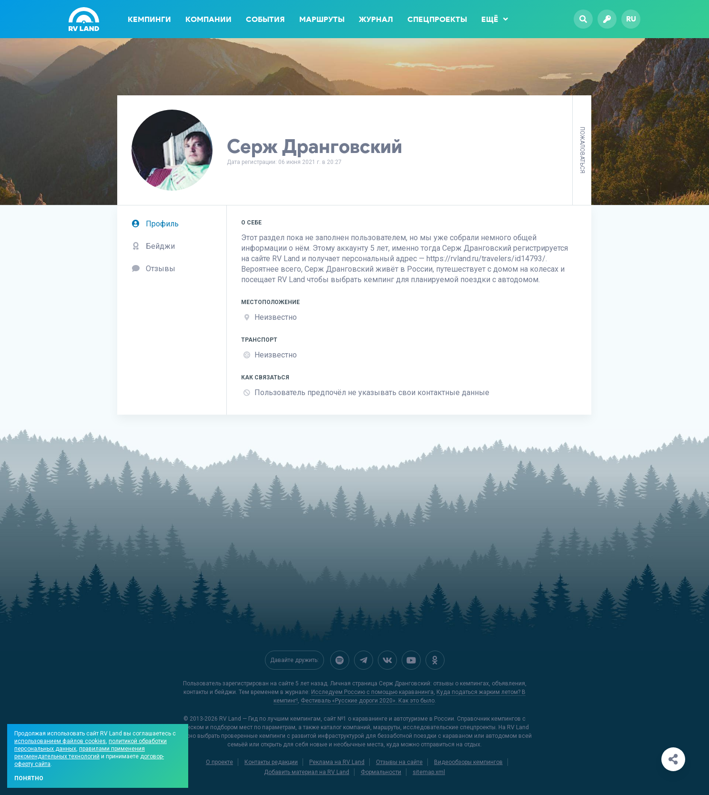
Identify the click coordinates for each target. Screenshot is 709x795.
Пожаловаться (582, 150)
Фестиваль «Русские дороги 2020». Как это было (368, 700)
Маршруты (321, 19)
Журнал (376, 19)
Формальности (381, 772)
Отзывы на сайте (399, 762)
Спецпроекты (437, 19)
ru (631, 18)
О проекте (219, 762)
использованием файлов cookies (60, 741)
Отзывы (153, 268)
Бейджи (153, 246)
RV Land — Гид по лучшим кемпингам (270, 718)
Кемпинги (149, 19)
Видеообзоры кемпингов (468, 762)
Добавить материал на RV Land (306, 772)
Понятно (28, 778)
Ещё (494, 19)
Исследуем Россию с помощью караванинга (372, 692)
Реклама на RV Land (337, 762)
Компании (208, 19)
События (265, 19)
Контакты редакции (271, 762)
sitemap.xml (429, 772)
